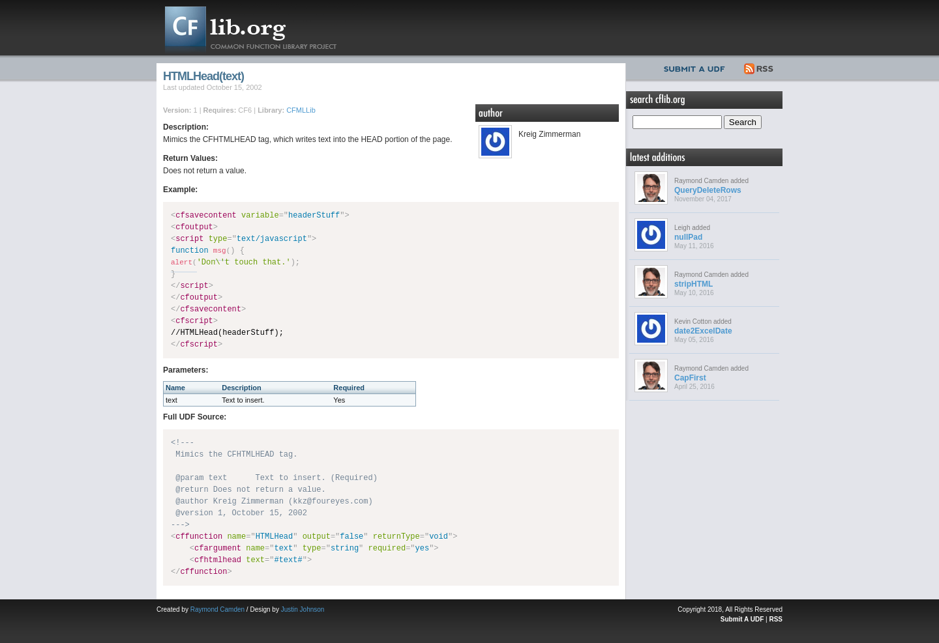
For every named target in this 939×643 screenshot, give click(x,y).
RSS (759, 67)
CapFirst (690, 377)
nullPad (688, 237)
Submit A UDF (742, 619)
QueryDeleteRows (707, 190)
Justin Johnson (303, 609)
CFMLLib (301, 110)
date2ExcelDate (703, 331)
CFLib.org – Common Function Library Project (260, 27)
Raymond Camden (217, 609)
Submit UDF (697, 67)
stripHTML (693, 284)
